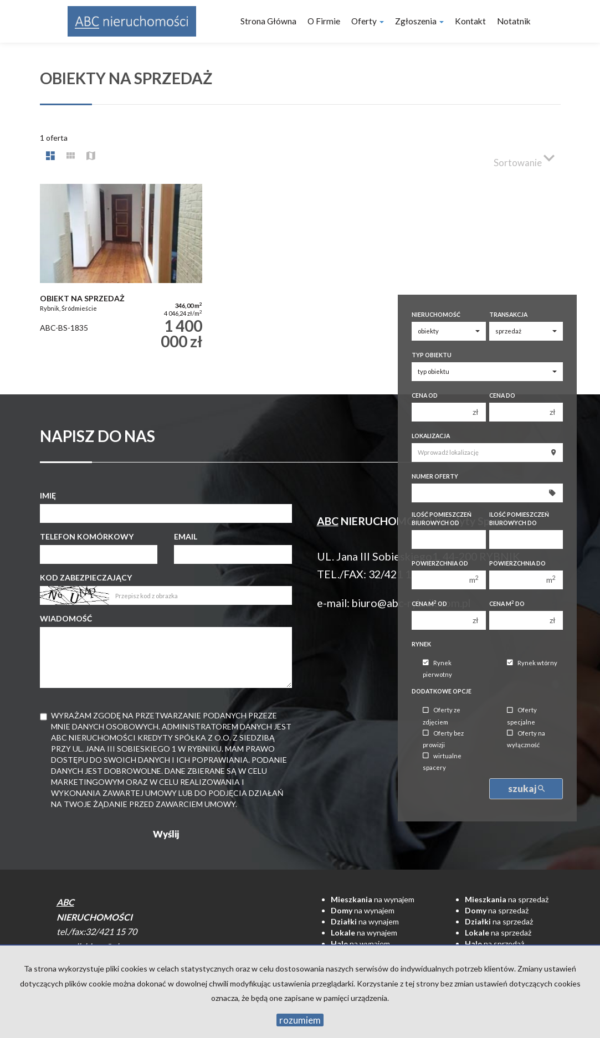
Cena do (502, 395)
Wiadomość (66, 618)
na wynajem (372, 899)
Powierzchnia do (517, 563)
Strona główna (268, 21)
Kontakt (470, 21)
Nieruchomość (436, 314)
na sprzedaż (506, 899)
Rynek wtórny (532, 662)
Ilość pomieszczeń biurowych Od (441, 518)
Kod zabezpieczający (86, 577)
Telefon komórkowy (87, 536)
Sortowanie (524, 158)
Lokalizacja (431, 436)
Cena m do (507, 603)
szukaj (526, 788)
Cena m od (429, 603)
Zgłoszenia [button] (419, 21)
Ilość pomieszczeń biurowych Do (519, 518)
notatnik (514, 21)
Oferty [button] (367, 21)
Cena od (425, 395)
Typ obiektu (432, 355)
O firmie (323, 21)
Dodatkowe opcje (441, 691)
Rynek (421, 644)
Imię (48, 495)
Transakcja (508, 314)
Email (185, 536)
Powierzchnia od (440, 563)
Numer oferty (435, 476)
